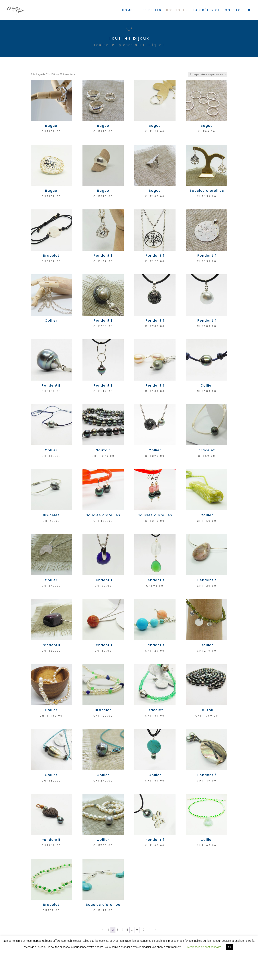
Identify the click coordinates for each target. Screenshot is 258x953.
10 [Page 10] (142, 929)
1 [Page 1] (108, 929)
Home (127, 10)
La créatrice (207, 10)
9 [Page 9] (137, 929)
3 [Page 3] (118, 929)
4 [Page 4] (122, 929)
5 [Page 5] (127, 929)
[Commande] (207, 74)
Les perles (151, 10)
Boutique (175, 10)
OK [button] (229, 947)
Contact (234, 10)
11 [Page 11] (149, 929)
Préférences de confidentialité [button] (203, 947)
